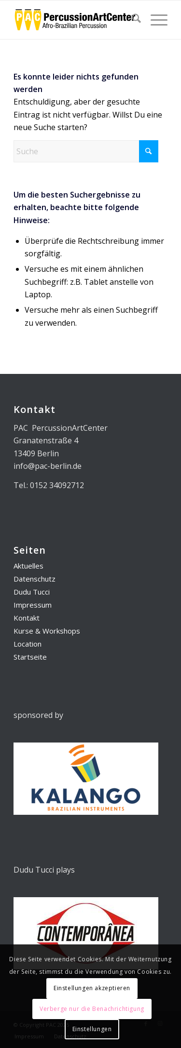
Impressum (33, 605)
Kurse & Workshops (47, 631)
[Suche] (131, 19)
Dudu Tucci (32, 592)
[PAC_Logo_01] (75, 19)
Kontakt (27, 618)
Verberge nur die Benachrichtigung (92, 1009)
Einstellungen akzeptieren (92, 988)
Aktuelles (28, 565)
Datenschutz (35, 579)
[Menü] (154, 19)
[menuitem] (131, 19)
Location (28, 644)
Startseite (30, 657)
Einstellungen (92, 1029)
